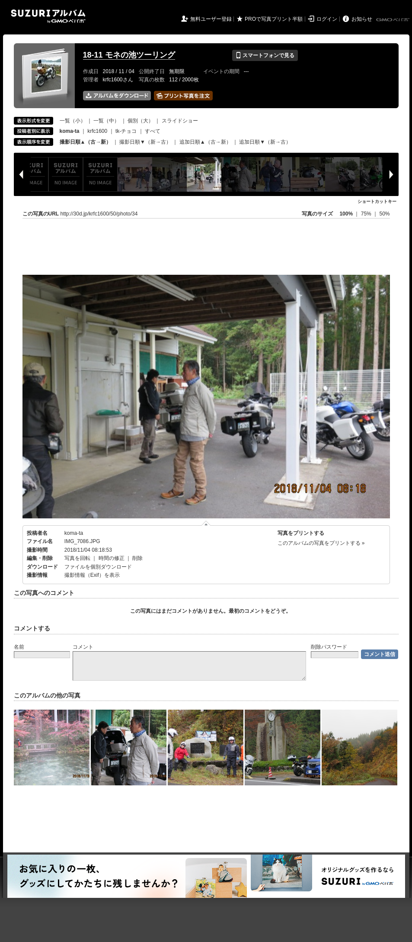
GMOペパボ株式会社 (393, 20)
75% (367, 214)
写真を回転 (77, 558)
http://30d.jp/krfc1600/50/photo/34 (99, 214)
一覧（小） (73, 121)
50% (384, 214)
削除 (137, 558)
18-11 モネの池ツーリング (129, 55)
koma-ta (73, 533)
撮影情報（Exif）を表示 (92, 575)
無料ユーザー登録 (211, 19)
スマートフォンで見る (265, 55)
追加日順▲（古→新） (205, 142)
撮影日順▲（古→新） (86, 142)
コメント (83, 647)
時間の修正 (112, 558)
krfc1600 (97, 131)
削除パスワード (329, 647)
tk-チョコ (126, 131)
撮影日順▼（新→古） (145, 142)
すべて (152, 131)
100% (346, 214)
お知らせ (361, 19)
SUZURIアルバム (48, 16)
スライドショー (180, 121)
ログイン (326, 19)
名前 (19, 647)
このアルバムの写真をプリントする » (321, 543)
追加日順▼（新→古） (265, 142)
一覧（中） (106, 121)
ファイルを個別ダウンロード (98, 567)
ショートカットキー (377, 201)
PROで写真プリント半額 (274, 19)
